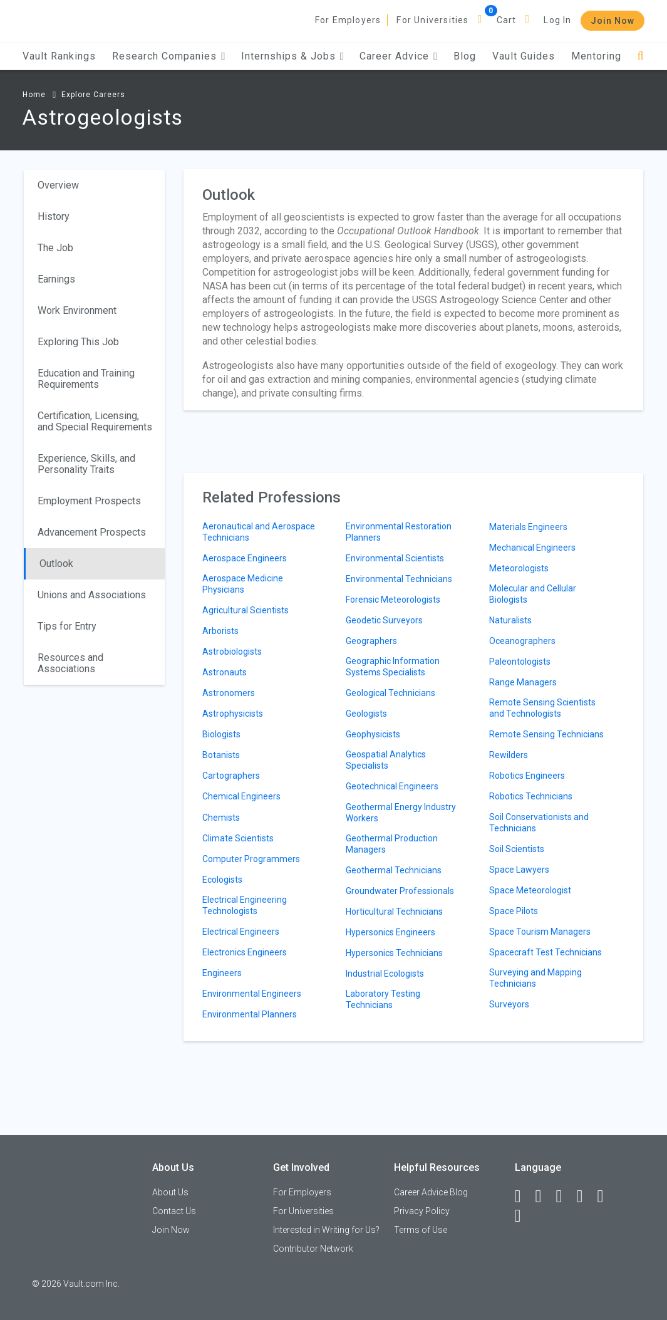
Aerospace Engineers (244, 558)
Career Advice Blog (431, 1192)
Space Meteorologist (530, 890)
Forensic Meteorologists (393, 600)
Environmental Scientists (395, 558)
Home (34, 94)
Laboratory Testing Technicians (383, 999)
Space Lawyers (519, 870)
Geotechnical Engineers (392, 786)
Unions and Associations (92, 595)
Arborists (220, 631)
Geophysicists (373, 734)
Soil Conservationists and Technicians (539, 822)
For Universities (432, 20)
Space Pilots (513, 911)
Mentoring (596, 56)
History (54, 216)
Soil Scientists (516, 849)
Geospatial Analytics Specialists (386, 760)
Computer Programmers (251, 859)
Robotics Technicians (530, 796)
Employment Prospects (89, 501)
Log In (557, 20)
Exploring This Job (78, 342)
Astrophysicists (232, 714)
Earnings (56, 279)
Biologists (221, 734)
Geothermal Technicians (394, 870)
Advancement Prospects (92, 532)
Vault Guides (523, 56)
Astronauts (224, 672)
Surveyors (509, 1004)
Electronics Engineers (244, 952)
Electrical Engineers (240, 932)
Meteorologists (519, 568)
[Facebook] (523, 1196)
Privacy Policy (422, 1211)
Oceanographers (522, 641)
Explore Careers (93, 94)
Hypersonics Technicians (394, 953)
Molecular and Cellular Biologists (532, 594)
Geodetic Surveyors (384, 620)
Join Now (612, 21)
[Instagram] (585, 1196)
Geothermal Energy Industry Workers (401, 812)
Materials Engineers (528, 527)
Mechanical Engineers (532, 548)
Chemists (221, 818)
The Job (55, 248)
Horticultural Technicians (394, 912)
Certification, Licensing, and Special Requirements (95, 421)
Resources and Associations (70, 663)
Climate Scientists (238, 838)
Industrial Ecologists (385, 974)
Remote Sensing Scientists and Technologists (542, 708)
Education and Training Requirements (86, 378)
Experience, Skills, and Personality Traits (86, 464)
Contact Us (174, 1211)
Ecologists (222, 880)
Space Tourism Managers (540, 932)
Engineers (222, 973)
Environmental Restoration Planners (399, 532)
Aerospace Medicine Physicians (242, 584)
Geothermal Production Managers (392, 844)
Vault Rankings (59, 56)
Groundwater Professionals (400, 891)
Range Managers (523, 682)
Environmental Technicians (399, 579)
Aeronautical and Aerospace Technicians (258, 532)
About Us (170, 1192)
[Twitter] (565, 1196)
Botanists (221, 755)
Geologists (366, 714)
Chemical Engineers (241, 796)
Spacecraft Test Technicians (545, 952)
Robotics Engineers (527, 776)
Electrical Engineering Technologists (244, 905)
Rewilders (508, 755)
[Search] (641, 56)
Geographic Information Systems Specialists (393, 666)
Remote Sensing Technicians (546, 734)
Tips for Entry (67, 626)
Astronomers (228, 693)
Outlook (56, 563)
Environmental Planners (249, 1014)
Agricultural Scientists (245, 610)
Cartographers (231, 776)
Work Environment (77, 310)
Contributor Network (313, 1249)
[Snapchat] (523, 1216)
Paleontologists (520, 662)
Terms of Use (420, 1230)
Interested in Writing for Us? (326, 1230)
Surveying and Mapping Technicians (535, 978)
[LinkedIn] (544, 1196)
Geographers (371, 641)
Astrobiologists (232, 652)
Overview (58, 185)
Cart (507, 20)
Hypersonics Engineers (390, 932)
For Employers (348, 20)
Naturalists (510, 620)
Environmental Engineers (251, 994)
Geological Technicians (390, 693)
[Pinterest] (606, 1196)
